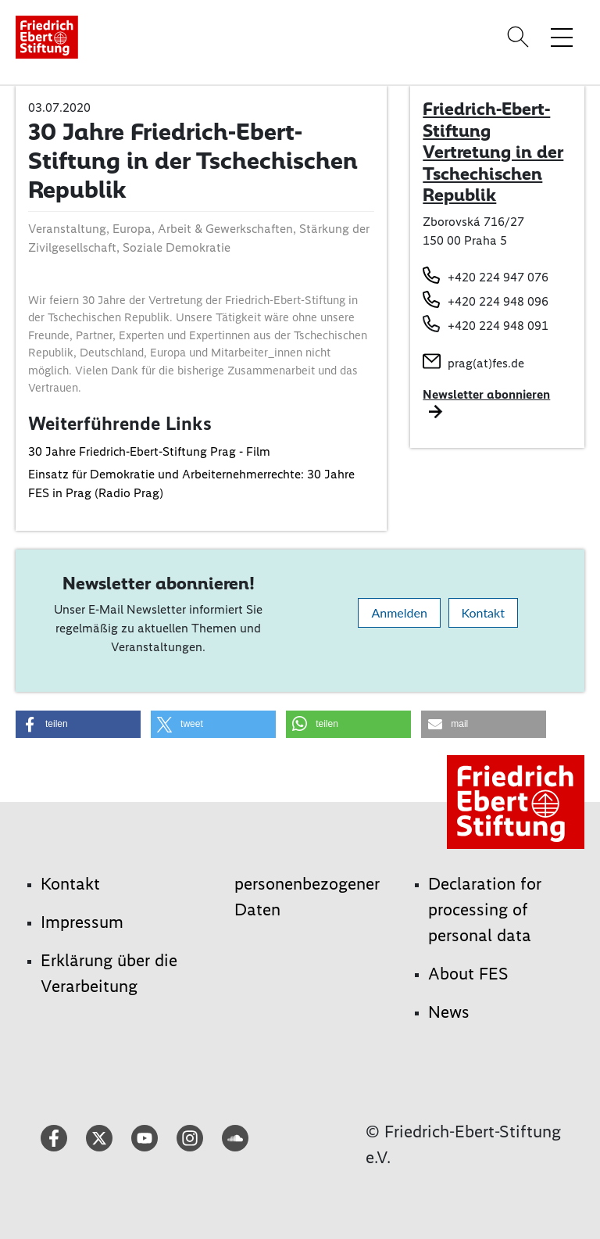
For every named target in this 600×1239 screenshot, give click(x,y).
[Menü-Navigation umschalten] (561, 37)
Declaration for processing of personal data (484, 909)
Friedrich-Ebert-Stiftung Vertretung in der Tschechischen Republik (493, 152)
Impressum (82, 922)
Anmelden (399, 612)
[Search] (520, 37)
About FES (468, 973)
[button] (78, 724)
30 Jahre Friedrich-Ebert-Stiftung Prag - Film (149, 451)
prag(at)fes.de (486, 363)
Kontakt (483, 612)
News (449, 1011)
